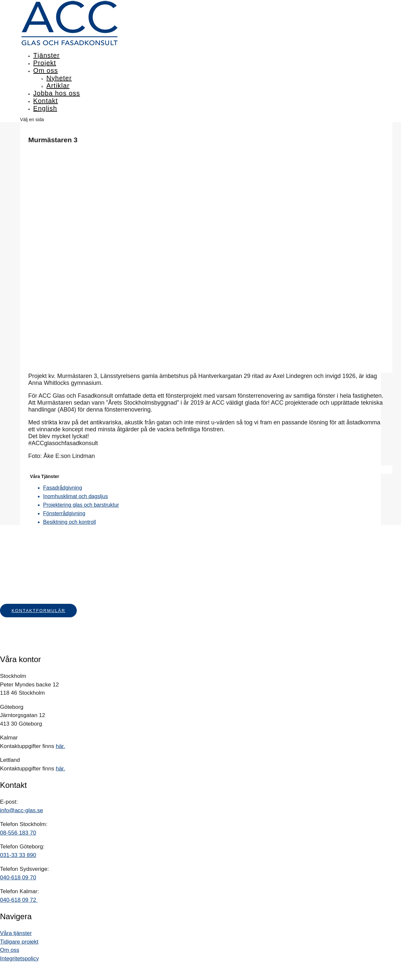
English (45, 108)
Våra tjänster (16, 933)
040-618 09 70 (18, 877)
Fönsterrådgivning (64, 513)
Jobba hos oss (56, 93)
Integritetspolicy (19, 958)
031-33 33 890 (18, 855)
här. (60, 746)
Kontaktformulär (38, 610)
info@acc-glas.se (21, 810)
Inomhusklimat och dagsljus (75, 496)
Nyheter (59, 78)
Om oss (45, 70)
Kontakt (45, 100)
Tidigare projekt (19, 942)
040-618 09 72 (19, 900)
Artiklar (58, 85)
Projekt (44, 63)
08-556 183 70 (18, 833)
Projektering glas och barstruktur (81, 505)
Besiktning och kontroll (69, 522)
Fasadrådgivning (62, 488)
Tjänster (46, 55)
